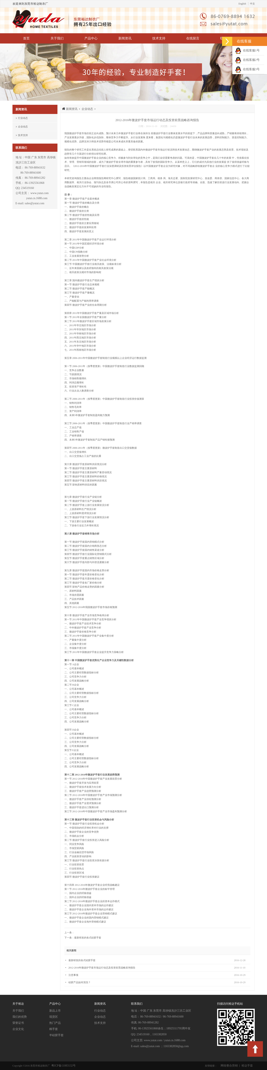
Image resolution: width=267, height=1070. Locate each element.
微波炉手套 (75, 133)
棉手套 (53, 1029)
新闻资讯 (124, 38)
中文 (252, 3)
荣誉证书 (18, 1022)
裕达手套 (247, 1065)
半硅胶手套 (56, 1035)
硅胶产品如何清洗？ (79, 982)
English (242, 3)
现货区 (53, 1016)
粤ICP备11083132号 (63, 1065)
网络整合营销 (229, 1065)
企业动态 (23, 126)
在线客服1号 (247, 50)
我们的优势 (19, 1016)
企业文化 (18, 1029)
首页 (26, 38)
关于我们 (57, 38)
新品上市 (55, 1010)
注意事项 (73, 975)
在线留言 (192, 38)
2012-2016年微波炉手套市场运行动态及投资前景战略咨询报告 (102, 967)
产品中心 (91, 38)
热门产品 (55, 1022)
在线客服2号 (247, 59)
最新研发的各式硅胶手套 (87, 937)
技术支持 (158, 38)
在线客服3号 (247, 69)
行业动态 (23, 118)
